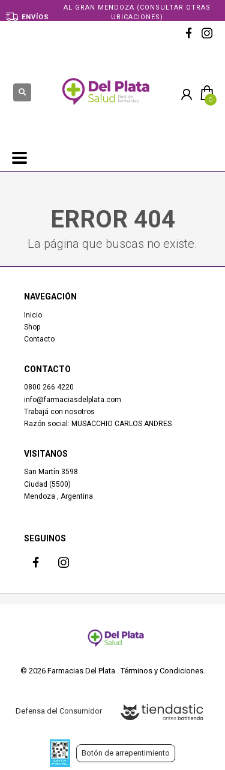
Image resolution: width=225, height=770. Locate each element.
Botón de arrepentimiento (126, 752)
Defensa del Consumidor (59, 710)
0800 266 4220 (49, 387)
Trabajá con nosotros (59, 412)
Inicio (33, 315)
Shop (32, 327)
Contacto (39, 339)
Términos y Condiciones (162, 670)
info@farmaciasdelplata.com (72, 400)
